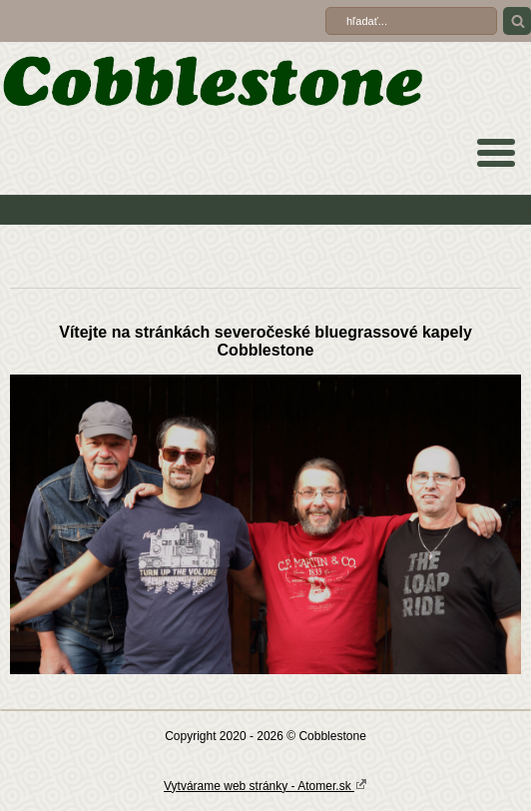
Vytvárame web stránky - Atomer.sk (265, 785)
